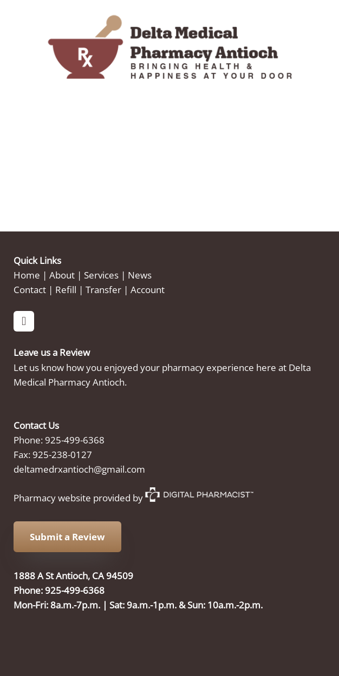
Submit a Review (67, 537)
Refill (65, 289)
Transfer (103, 289)
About (62, 274)
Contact (30, 289)
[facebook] (24, 321)
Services (101, 274)
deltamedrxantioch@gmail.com (79, 468)
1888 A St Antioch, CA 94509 (73, 575)
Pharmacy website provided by (133, 497)
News (140, 274)
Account (148, 289)
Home (27, 274)
